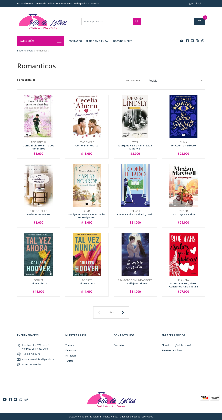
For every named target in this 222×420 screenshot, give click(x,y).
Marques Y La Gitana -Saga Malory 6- (135, 147)
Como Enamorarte (86, 145)
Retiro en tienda (97, 41)
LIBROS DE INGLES (121, 41)
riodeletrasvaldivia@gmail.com (38, 359)
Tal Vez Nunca (87, 283)
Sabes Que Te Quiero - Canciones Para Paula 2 (183, 285)
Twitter (69, 360)
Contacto (75, 41)
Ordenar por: (133, 80)
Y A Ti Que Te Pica (183, 214)
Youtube (70, 345)
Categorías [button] (41, 41)
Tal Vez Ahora (38, 283)
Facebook (70, 350)
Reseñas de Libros (172, 350)
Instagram (71, 355)
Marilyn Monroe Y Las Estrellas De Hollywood (87, 216)
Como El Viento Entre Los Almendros (38, 147)
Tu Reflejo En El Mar (135, 283)
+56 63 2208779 (31, 354)
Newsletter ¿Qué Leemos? (176, 345)
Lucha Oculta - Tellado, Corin (135, 214)
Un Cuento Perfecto (183, 145)
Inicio (20, 50)
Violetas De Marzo (38, 214)
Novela (29, 50)
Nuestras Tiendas (31, 364)
